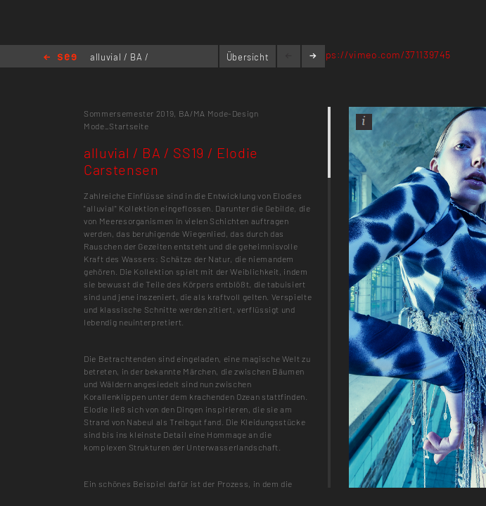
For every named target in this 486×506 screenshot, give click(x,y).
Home (60, 57)
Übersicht (247, 57)
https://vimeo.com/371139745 (381, 54)
